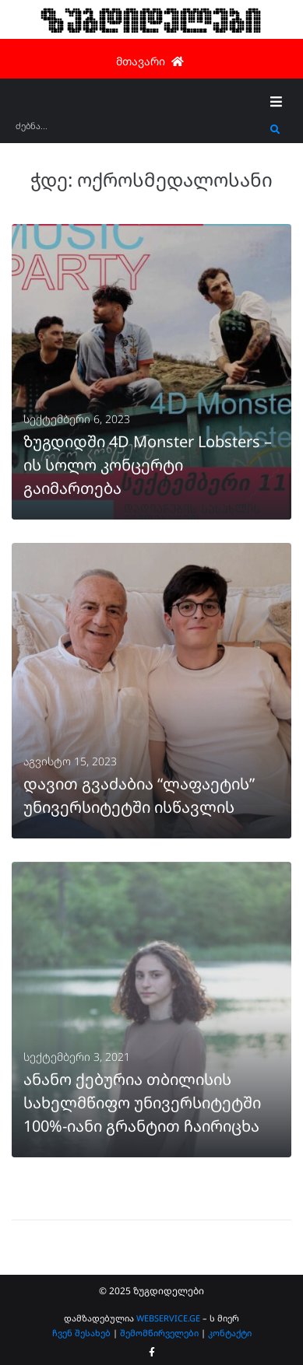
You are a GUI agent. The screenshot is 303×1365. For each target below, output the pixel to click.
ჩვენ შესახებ (81, 1333)
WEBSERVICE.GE (169, 1318)
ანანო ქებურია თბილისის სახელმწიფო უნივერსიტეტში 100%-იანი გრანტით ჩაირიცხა (142, 1102)
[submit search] (275, 130)
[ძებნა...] (139, 131)
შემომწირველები (159, 1333)
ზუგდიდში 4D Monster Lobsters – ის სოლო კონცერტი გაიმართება (147, 465)
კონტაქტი (230, 1333)
